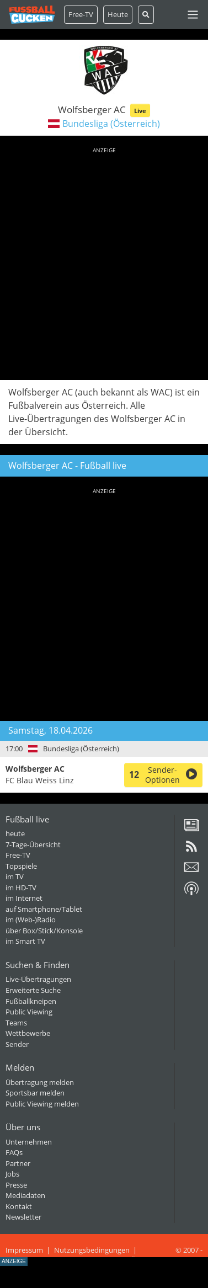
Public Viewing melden (42, 1104)
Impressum (24, 1250)
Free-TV (80, 14)
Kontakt (19, 1206)
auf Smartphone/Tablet (44, 909)
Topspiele (21, 866)
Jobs (12, 1174)
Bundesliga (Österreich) (111, 123)
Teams (16, 1023)
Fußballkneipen (31, 1001)
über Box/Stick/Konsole (44, 931)
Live (140, 110)
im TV (15, 876)
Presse (16, 1185)
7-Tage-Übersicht (33, 844)
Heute (118, 14)
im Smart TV (25, 941)
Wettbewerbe (28, 1033)
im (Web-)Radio (31, 919)
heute (15, 833)
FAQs (14, 1152)
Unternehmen (29, 1142)
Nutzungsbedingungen (92, 1250)
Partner (18, 1163)
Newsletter (23, 1217)
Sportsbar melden (35, 1093)
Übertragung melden (40, 1082)
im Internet (24, 898)
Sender (17, 1044)
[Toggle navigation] (192, 15)
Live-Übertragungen (38, 979)
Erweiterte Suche (33, 990)
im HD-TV (21, 887)
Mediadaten (25, 1195)
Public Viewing (29, 1012)
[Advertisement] (104, 262)
